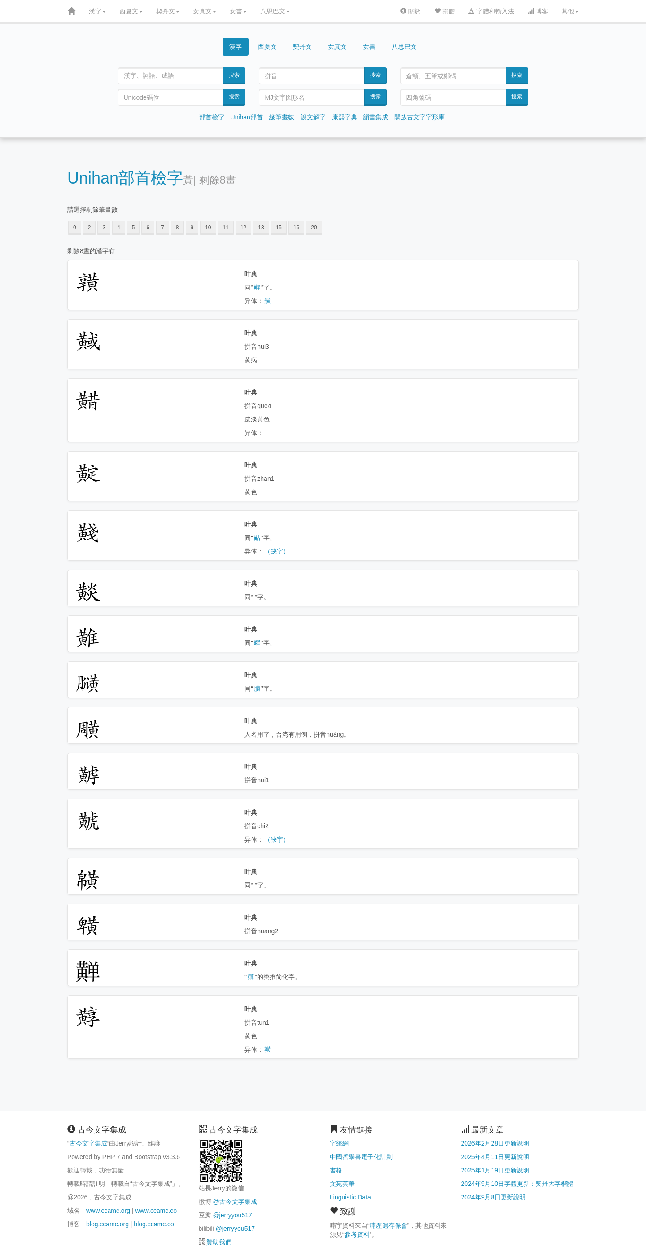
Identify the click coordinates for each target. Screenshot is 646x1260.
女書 (238, 11)
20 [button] (314, 227)
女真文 (204, 11)
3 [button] (103, 227)
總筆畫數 (281, 117)
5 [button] (133, 227)
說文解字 (313, 117)
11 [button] (226, 227)
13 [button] (261, 227)
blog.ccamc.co (154, 1224)
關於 (410, 11)
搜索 (234, 75)
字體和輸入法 (491, 11)
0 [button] (74, 227)
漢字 (97, 11)
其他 (570, 11)
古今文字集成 (88, 1143)
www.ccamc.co (156, 1210)
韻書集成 (375, 117)
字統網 (339, 1143)
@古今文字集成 (235, 1201)
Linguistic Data (350, 1197)
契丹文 (167, 11)
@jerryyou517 (232, 1215)
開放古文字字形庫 (419, 117)
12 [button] (243, 227)
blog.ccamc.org (107, 1224)
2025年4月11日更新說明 (495, 1156)
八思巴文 (275, 11)
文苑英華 (342, 1183)
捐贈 (444, 11)
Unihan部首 (247, 117)
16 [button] (296, 227)
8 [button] (177, 227)
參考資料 (357, 1234)
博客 (538, 11)
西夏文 (131, 11)
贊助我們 (218, 1242)
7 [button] (162, 227)
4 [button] (118, 227)
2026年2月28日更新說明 (495, 1143)
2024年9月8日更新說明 (493, 1197)
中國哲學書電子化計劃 (361, 1156)
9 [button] (192, 227)
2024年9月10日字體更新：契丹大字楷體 (517, 1183)
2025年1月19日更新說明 (495, 1170)
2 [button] (89, 227)
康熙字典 (344, 117)
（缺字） (276, 551)
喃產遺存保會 (388, 1225)
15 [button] (279, 227)
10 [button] (208, 227)
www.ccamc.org (108, 1210)
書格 (336, 1170)
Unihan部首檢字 (125, 178)
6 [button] (147, 227)
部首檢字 (211, 117)
